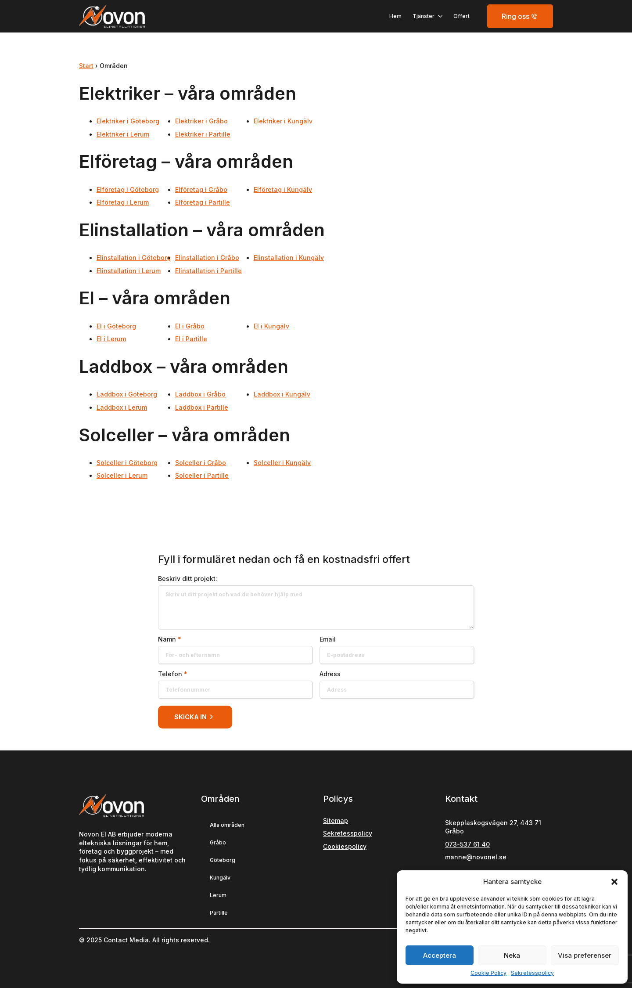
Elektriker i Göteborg (128, 121)
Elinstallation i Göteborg (134, 257)
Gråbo (218, 842)
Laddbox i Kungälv (282, 394)
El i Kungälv (271, 326)
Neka (512, 955)
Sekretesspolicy (532, 973)
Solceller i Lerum (122, 475)
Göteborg (222, 860)
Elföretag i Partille (202, 202)
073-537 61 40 (467, 844)
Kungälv (220, 877)
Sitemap (335, 820)
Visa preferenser (584, 955)
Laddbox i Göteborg (127, 394)
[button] (614, 881)
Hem (395, 16)
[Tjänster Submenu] (438, 16)
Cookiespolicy (344, 846)
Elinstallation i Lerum (129, 270)
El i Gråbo (190, 326)
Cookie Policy (488, 973)
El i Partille (191, 339)
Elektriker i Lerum (123, 134)
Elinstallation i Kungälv (289, 257)
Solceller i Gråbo (200, 462)
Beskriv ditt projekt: (187, 579)
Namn (169, 639)
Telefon (172, 674)
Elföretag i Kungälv (283, 189)
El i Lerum (111, 339)
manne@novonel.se (475, 857)
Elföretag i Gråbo (201, 189)
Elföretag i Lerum (123, 202)
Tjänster (423, 16)
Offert (461, 16)
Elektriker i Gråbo (201, 121)
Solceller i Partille (202, 475)
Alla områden (227, 825)
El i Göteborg (116, 326)
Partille (219, 912)
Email (328, 639)
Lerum (218, 895)
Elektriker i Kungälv (283, 121)
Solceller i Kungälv (282, 462)
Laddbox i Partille (201, 407)
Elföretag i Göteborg (128, 189)
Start (86, 65)
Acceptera (439, 955)
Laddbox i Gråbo (200, 394)
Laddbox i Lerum (122, 407)
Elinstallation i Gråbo (207, 257)
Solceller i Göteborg (127, 462)
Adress (330, 674)
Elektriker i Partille (202, 134)
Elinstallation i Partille (208, 270)
